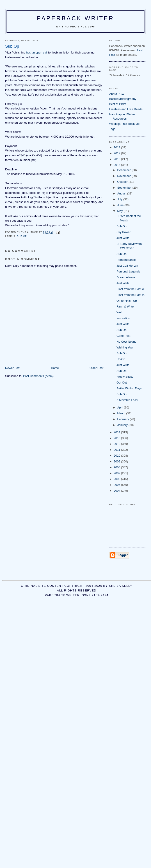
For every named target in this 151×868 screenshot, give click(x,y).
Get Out (122, 382)
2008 (117, 467)
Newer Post (12, 368)
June (120, 205)
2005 (117, 484)
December (124, 170)
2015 (117, 165)
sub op (22, 236)
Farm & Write (125, 306)
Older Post (96, 368)
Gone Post (123, 335)
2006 (117, 479)
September (124, 187)
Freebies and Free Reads (125, 109)
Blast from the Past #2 (131, 295)
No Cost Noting (126, 341)
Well (119, 312)
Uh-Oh (121, 359)
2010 (117, 455)
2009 (117, 461)
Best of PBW (117, 104)
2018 (117, 147)
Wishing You (125, 347)
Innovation (123, 318)
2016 (117, 159)
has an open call (37, 52)
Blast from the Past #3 (131, 289)
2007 (117, 473)
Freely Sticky (125, 376)
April (120, 407)
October (122, 181)
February (123, 419)
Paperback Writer (75, 18)
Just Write (123, 238)
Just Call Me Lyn (127, 265)
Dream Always (126, 277)
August (122, 193)
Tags (112, 129)
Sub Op (121, 226)
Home (55, 368)
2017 (117, 153)
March (121, 413)
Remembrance (126, 259)
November (124, 176)
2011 (117, 449)
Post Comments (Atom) (38, 376)
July (120, 199)
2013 (117, 438)
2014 (117, 432)
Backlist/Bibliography (122, 98)
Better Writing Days (129, 388)
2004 (117, 490)
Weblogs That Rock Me (124, 123)
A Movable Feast (127, 400)
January (122, 425)
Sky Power (123, 232)
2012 (117, 444)
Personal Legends (128, 271)
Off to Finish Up (127, 300)
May (120, 211)
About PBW (116, 94)
